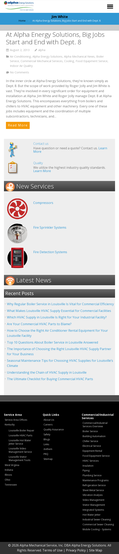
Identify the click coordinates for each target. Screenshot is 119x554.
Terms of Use (52, 550)
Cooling (69, 61)
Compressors (43, 203)
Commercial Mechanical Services (42, 61)
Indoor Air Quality (21, 66)
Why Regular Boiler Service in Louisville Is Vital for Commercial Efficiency (60, 304)
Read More (18, 125)
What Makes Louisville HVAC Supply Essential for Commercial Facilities (59, 311)
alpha (41, 50)
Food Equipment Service (92, 61)
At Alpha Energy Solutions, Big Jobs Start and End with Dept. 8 (55, 38)
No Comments (19, 72)
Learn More (42, 171)
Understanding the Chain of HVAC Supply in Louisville (47, 372)
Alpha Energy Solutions (47, 56)
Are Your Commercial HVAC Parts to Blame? (39, 324)
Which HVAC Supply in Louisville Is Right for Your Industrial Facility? (57, 317)
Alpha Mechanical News (79, 56)
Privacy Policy (76, 550)
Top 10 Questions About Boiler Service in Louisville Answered (52, 342)
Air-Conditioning (20, 56)
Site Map (95, 550)
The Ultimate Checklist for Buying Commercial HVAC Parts (50, 379)
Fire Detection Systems (50, 252)
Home (22, 20)
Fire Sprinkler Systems (49, 227)
